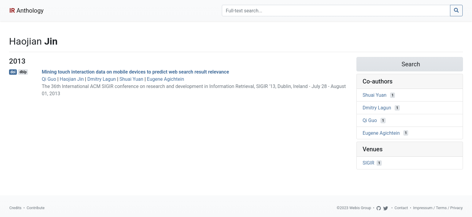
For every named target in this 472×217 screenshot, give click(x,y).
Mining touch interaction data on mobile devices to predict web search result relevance (135, 72)
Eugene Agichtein (165, 79)
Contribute (35, 208)
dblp (23, 72)
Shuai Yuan (131, 79)
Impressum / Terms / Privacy (438, 208)
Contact (401, 208)
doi (13, 72)
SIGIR (368, 163)
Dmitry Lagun (101, 79)
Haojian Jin (72, 79)
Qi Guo (49, 79)
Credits (15, 208)
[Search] (336, 10)
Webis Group (360, 208)
